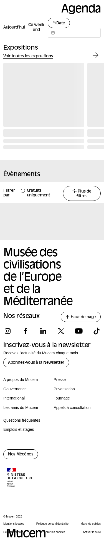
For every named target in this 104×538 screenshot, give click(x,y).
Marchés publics (91, 523)
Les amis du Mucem (20, 407)
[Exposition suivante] (95, 55)
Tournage (62, 398)
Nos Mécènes (20, 454)
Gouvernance (15, 389)
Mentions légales (13, 523)
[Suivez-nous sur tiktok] (96, 331)
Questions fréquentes (21, 420)
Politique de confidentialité (52, 523)
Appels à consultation (72, 407)
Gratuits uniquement (38, 193)
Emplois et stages (18, 429)
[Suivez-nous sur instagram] (7, 331)
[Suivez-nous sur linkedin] (43, 331)
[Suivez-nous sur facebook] (25, 331)
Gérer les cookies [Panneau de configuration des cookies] (54, 532)
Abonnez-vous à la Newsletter (36, 363)
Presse (60, 379)
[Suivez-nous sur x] (61, 331)
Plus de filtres (82, 193)
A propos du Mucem (20, 379)
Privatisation (64, 389)
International (14, 398)
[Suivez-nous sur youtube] (78, 331)
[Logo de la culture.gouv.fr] (20, 478)
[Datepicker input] (74, 33)
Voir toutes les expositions (28, 56)
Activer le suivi (92, 532)
